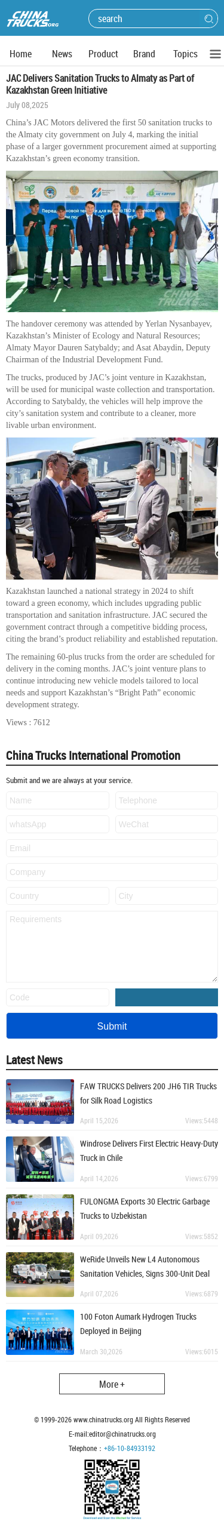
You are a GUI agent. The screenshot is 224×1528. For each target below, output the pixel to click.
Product (103, 53)
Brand (144, 53)
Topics (185, 53)
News (62, 53)
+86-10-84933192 (129, 1448)
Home (21, 53)
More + (112, 1384)
